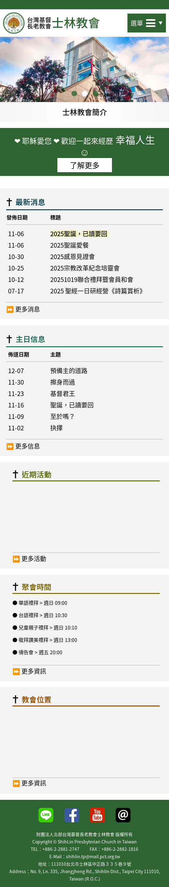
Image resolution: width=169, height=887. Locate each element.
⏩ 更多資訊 (29, 671)
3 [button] (95, 94)
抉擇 (56, 428)
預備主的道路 (68, 370)
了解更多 (85, 165)
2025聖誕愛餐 (69, 245)
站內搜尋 (117, 21)
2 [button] (85, 94)
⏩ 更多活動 (29, 558)
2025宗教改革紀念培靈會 (85, 268)
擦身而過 (62, 382)
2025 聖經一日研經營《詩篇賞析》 (98, 291)
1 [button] (74, 94)
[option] (84, 79)
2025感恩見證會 (72, 256)
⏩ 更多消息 (23, 309)
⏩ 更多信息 (23, 446)
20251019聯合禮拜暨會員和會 (91, 279)
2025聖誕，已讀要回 (78, 233)
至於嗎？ (62, 416)
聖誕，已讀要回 (72, 405)
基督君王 (62, 393)
